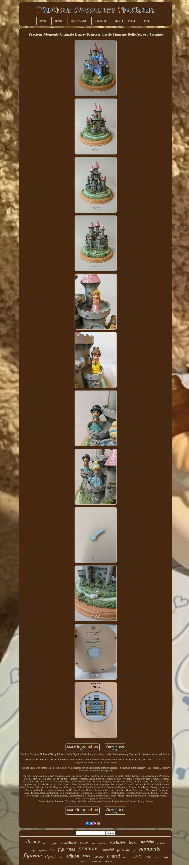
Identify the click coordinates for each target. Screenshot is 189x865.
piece (157, 858)
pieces (84, 861)
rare (87, 856)
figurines (66, 849)
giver (54, 843)
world (93, 844)
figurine (32, 856)
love (137, 856)
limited (113, 856)
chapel (165, 857)
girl (134, 850)
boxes (46, 844)
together (43, 850)
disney (33, 841)
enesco (126, 857)
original (161, 843)
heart (61, 857)
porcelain (123, 850)
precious (88, 848)
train (148, 857)
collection (96, 861)
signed (50, 856)
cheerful (108, 850)
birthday (102, 843)
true (52, 850)
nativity (147, 842)
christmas (69, 842)
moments (149, 849)
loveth (133, 842)
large (33, 850)
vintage (99, 857)
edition (73, 856)
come (84, 842)
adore (108, 861)
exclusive (118, 842)
